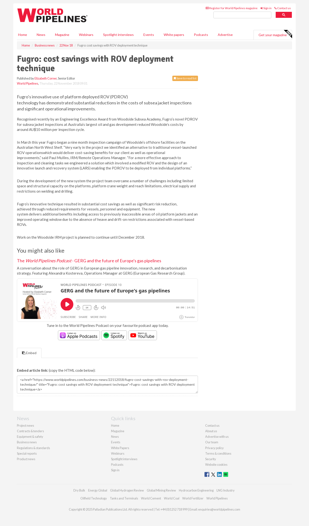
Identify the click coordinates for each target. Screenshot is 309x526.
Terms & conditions (218, 453)
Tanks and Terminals (124, 498)
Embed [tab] (29, 353)
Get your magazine (275, 34)
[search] (242, 15)
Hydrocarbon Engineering (196, 490)
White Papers (120, 448)
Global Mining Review (161, 490)
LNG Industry (226, 490)
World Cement (151, 498)
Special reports (27, 453)
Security (210, 459)
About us (211, 431)
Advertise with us (217, 436)
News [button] (41, 35)
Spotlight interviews (118, 35)
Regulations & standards (33, 448)
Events (148, 35)
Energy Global (97, 490)
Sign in (266, 8)
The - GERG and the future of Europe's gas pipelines (89, 260)
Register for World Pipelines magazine (232, 8)
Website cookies (216, 464)
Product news (26, 459)
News (115, 436)
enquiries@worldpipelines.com (219, 509)
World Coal (171, 498)
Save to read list (185, 78)
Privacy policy (214, 448)
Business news (27, 442)
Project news (25, 425)
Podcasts (201, 35)
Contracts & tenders (30, 431)
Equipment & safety (30, 436)
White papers (174, 35)
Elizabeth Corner (46, 78)
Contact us (282, 8)
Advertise (225, 35)
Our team (211, 442)
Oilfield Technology (93, 498)
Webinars (86, 35)
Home (22, 35)
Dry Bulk (79, 490)
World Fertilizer (193, 498)
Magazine (62, 35)
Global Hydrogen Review (127, 490)
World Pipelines (27, 83)
